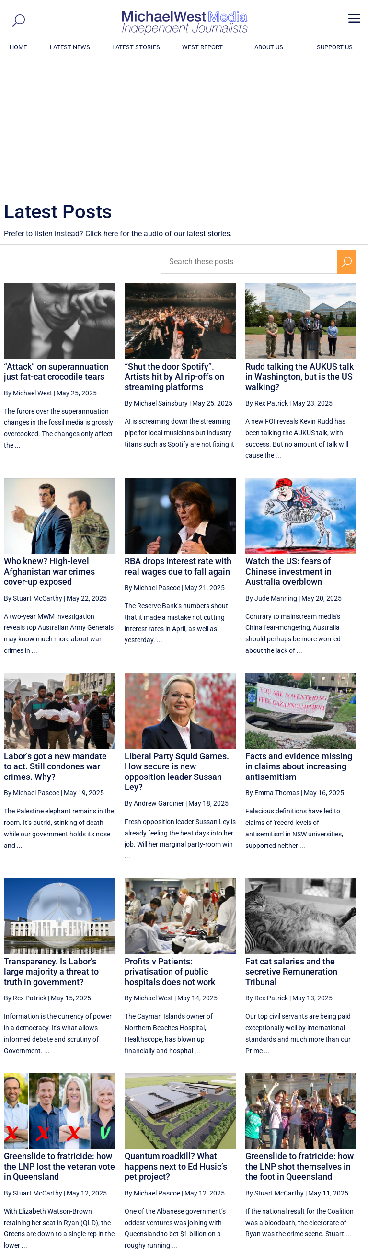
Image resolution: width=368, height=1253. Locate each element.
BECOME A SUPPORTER (321, 1192)
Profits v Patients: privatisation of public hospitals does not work (170, 841)
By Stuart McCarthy (33, 468)
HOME (18, 47)
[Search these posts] (249, 131)
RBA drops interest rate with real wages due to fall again (178, 436)
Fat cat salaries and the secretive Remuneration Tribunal (291, 841)
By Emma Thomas (272, 662)
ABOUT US (268, 47)
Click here (101, 103)
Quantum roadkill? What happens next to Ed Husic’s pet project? (176, 1036)
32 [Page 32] (252, 1156)
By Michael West (28, 263)
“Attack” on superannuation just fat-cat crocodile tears (56, 241)
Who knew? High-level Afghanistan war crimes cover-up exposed (49, 441)
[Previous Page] (206, 1156)
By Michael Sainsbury (156, 273)
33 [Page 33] (276, 1156)
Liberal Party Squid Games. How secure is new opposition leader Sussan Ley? (177, 641)
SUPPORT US (335, 47)
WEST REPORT (202, 47)
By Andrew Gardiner (154, 673)
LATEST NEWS (70, 47)
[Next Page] (347, 1156)
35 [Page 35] (325, 1156)
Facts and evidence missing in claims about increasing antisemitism (298, 636)
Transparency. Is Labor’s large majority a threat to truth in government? (51, 841)
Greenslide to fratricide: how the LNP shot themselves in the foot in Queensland (299, 1036)
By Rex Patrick (266, 273)
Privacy (347, 1246)
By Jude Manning (271, 468)
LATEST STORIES (136, 47)
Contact (320, 1246)
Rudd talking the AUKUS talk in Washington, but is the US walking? (299, 246)
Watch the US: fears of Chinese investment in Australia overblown (288, 441)
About (295, 1246)
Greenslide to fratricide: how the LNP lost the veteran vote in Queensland (59, 1036)
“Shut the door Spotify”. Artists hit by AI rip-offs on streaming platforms (174, 246)
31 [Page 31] (228, 1156)
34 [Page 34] (300, 1156)
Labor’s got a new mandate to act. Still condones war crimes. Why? (55, 636)
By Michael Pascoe (152, 457)
